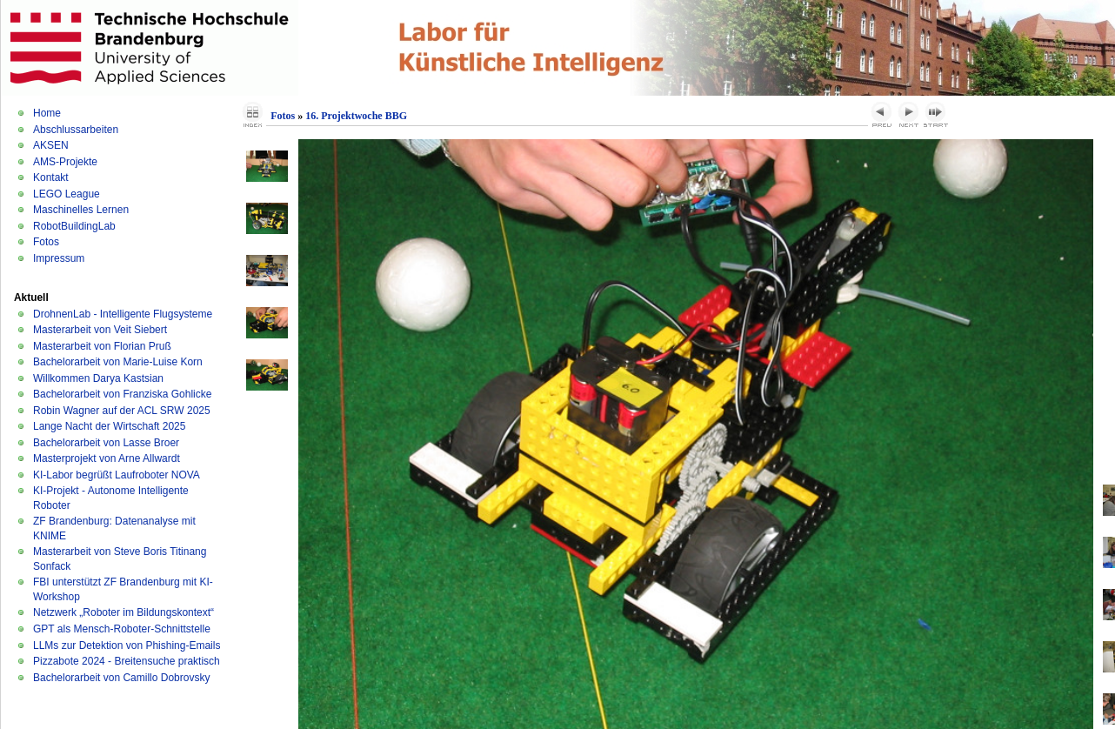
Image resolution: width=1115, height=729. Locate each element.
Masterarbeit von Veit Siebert (100, 330)
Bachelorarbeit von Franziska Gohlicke (122, 394)
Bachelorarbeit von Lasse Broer (106, 443)
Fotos (46, 242)
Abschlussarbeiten (75, 130)
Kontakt (51, 177)
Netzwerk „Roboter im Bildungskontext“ (123, 612)
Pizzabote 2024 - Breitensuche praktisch (126, 661)
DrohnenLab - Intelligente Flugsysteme (122, 314)
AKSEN (51, 145)
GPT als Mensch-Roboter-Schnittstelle (121, 629)
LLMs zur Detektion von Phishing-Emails (126, 645)
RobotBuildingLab (74, 226)
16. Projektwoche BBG (356, 116)
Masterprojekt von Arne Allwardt (106, 458)
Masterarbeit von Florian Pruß (102, 346)
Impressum (58, 258)
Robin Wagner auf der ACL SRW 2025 (121, 411)
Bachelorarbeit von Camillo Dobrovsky (121, 678)
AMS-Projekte (65, 162)
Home (47, 113)
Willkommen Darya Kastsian (98, 378)
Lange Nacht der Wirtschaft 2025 (109, 426)
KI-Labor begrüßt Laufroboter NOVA (116, 475)
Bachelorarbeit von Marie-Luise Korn (118, 362)
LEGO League (66, 194)
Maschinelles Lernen (81, 210)
